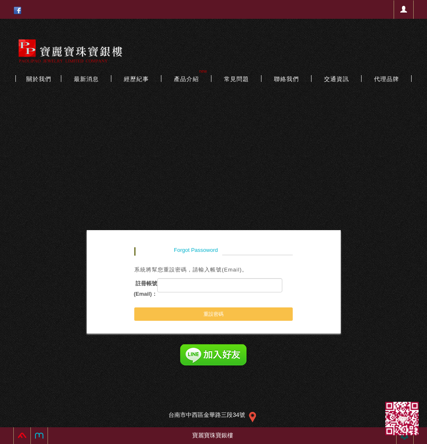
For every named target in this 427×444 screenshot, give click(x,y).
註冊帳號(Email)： (145, 288)
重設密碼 (213, 314)
